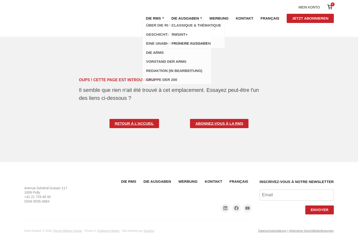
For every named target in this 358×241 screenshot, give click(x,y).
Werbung (218, 18)
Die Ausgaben (185, 18)
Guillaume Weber (108, 231)
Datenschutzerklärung (272, 231)
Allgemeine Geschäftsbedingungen (311, 231)
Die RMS (153, 18)
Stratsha (148, 231)
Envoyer (319, 210)
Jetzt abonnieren (310, 18)
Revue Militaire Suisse (67, 231)
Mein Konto (309, 7)
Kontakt (244, 18)
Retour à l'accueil (134, 123)
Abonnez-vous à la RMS (219, 123)
